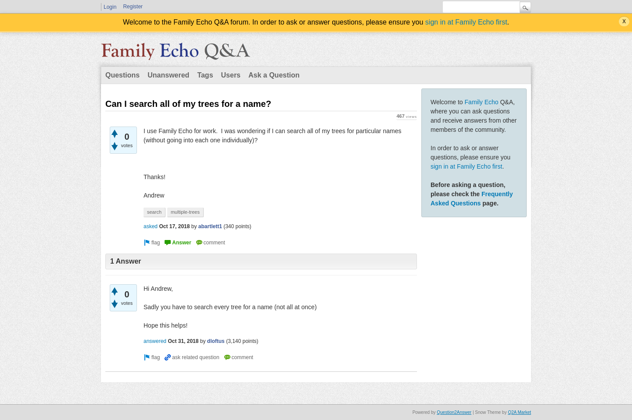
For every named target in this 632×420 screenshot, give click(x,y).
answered (155, 341)
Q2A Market (519, 412)
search (154, 212)
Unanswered (168, 75)
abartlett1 (210, 226)
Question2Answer (454, 412)
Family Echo (482, 102)
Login (110, 7)
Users (231, 75)
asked (151, 226)
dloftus (216, 341)
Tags (205, 75)
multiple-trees (185, 212)
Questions (122, 75)
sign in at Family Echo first (466, 22)
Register (133, 7)
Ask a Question (273, 75)
